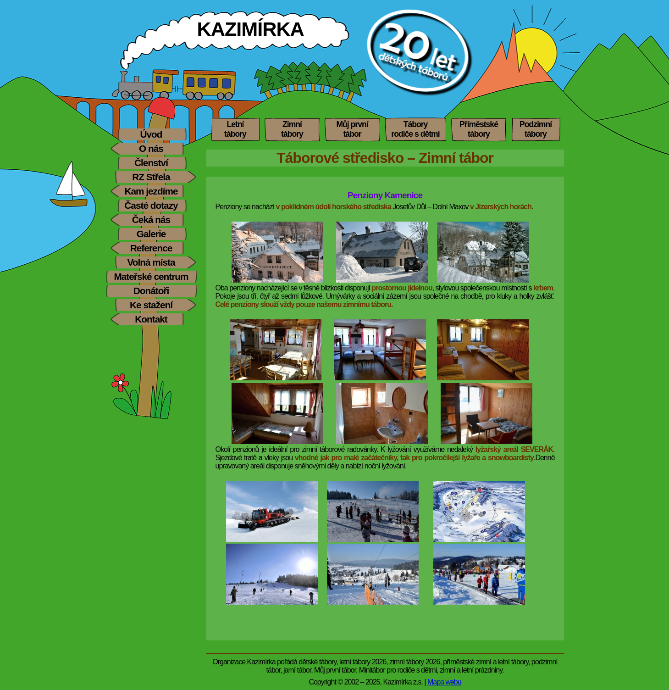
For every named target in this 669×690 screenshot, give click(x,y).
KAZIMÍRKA (250, 29)
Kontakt (151, 319)
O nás (151, 148)
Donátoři (151, 290)
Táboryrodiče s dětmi (415, 129)
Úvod (151, 134)
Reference (151, 248)
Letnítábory (235, 129)
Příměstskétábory (478, 129)
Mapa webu (444, 682)
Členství (151, 162)
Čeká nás (151, 219)
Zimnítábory (292, 129)
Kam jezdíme (150, 191)
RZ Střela (151, 177)
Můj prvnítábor (352, 129)
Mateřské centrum (151, 276)
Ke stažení (151, 305)
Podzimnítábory (536, 129)
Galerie (151, 233)
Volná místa (151, 262)
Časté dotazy (150, 205)
